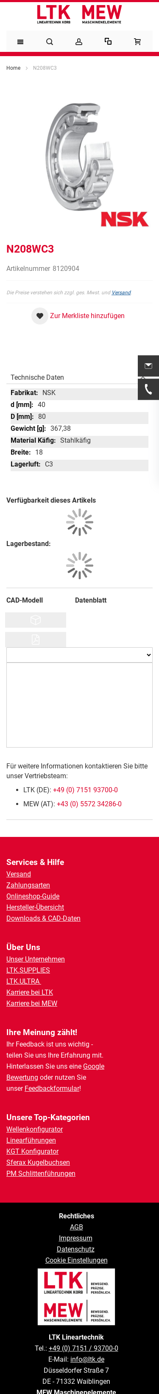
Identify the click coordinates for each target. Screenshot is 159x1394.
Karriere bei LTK (29, 992)
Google (93, 1066)
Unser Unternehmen (35, 959)
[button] (78, 315)
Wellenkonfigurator (34, 1129)
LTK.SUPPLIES (28, 970)
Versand (121, 293)
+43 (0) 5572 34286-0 (89, 804)
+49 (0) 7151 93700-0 (85, 790)
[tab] (79, 375)
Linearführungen (31, 1140)
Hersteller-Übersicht (35, 907)
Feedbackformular (52, 1088)
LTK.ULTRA (23, 981)
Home (13, 68)
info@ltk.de (87, 1359)
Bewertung (22, 1077)
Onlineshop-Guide (32, 896)
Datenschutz (76, 1249)
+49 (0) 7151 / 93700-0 (83, 1348)
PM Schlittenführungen (40, 1173)
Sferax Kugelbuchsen (38, 1162)
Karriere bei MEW (31, 1003)
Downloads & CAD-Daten (43, 918)
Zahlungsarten (28, 885)
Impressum (75, 1238)
